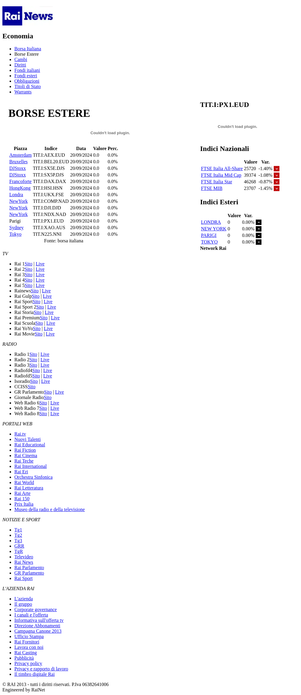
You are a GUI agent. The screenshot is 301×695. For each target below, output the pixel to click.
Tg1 (18, 529)
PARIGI (209, 235)
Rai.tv (20, 433)
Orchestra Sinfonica (33, 477)
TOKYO (209, 241)
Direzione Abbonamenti (37, 625)
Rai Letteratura (28, 487)
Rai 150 (21, 498)
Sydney (16, 227)
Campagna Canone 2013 (37, 631)
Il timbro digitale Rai (34, 674)
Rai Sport (23, 578)
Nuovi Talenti (27, 439)
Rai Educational (29, 444)
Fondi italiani (27, 70)
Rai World (24, 482)
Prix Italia (24, 504)
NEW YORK (213, 228)
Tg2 (18, 535)
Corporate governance (35, 609)
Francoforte (20, 181)
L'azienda (23, 598)
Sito (28, 263)
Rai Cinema (25, 455)
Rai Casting (25, 652)
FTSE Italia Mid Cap (221, 175)
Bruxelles (18, 161)
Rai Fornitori (26, 641)
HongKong (20, 188)
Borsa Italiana (27, 48)
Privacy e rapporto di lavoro (41, 668)
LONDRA (211, 222)
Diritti (20, 64)
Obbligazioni (27, 81)
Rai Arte (22, 493)
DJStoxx (17, 168)
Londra (16, 194)
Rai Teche (24, 460)
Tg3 (18, 540)
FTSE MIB (212, 188)
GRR (19, 546)
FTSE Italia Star (216, 181)
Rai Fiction (25, 450)
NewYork (18, 201)
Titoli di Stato (27, 86)
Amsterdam (20, 155)
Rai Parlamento (29, 567)
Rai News (23, 562)
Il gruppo (23, 604)
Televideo (23, 556)
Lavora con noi (28, 647)
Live (40, 263)
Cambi (20, 59)
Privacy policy (28, 663)
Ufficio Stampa (29, 636)
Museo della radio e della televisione (49, 509)
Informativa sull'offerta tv (38, 620)
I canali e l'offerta (31, 614)
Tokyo (15, 234)
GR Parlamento (29, 572)
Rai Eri (21, 471)
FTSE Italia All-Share (222, 168)
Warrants (22, 91)
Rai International (30, 466)
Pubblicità (24, 658)
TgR (18, 551)
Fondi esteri (25, 75)
